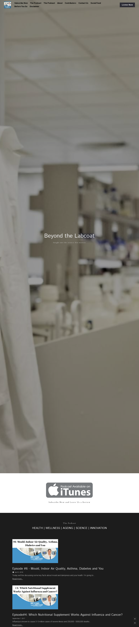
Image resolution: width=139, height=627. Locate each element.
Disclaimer (34, 6)
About (60, 3)
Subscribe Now (21, 3)
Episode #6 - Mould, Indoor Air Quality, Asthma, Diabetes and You (57, 569)
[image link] (69, 490)
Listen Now (127, 5)
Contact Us (83, 3)
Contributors (70, 3)
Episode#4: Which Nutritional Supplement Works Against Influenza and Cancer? (67, 615)
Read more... (17, 579)
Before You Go (20, 6)
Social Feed (96, 3)
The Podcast (35, 3)
